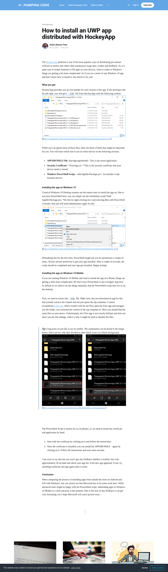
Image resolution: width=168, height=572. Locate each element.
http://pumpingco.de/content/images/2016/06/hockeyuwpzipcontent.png (77, 138)
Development (47, 24)
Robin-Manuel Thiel (58, 45)
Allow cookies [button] (157, 568)
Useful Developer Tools (77, 5)
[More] (107, 5)
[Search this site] (129, 5)
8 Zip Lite (58, 306)
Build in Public (97, 5)
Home (61, 5)
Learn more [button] (75, 568)
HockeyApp (52, 62)
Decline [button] (145, 568)
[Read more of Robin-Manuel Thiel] (45, 46)
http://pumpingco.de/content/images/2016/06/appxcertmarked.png (74, 407)
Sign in (136, 5)
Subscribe (147, 5)
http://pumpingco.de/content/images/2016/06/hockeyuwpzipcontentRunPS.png (80, 249)
